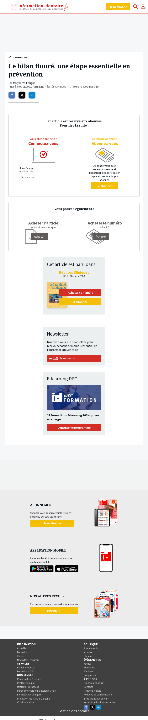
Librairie (88, 656)
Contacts (88, 687)
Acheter (101, 236)
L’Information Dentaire (29, 679)
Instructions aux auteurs (96, 698)
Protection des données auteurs (100, 702)
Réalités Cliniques (26, 683)
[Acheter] (39, 236)
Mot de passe (27, 177)
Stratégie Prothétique (28, 687)
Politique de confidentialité (98, 694)
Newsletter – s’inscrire (28, 660)
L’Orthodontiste (25, 702)
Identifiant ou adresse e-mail (26, 169)
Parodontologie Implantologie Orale (36, 690)
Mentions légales (92, 690)
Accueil (10, 57)
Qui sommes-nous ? (94, 683)
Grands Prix (90, 667)
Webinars (88, 671)
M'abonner (105, 186)
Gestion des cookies (74, 711)
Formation (22, 652)
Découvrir (54, 610)
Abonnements (91, 648)
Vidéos (20, 656)
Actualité (21, 648)
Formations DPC (25, 671)
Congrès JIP (90, 675)
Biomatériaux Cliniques (29, 694)
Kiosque (88, 652)
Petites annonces (26, 667)
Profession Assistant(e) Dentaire (33, 698)
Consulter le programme (74, 427)
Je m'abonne (118, 7)
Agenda (88, 663)
